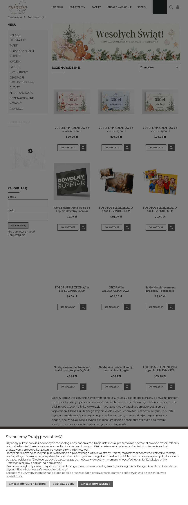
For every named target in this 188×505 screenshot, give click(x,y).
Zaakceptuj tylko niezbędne (27, 484)
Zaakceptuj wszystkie (95, 484)
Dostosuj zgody (63, 484)
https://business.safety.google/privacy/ (41, 469)
